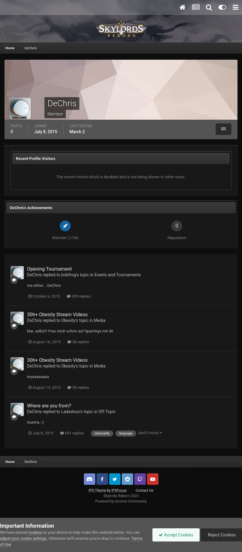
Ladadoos (70, 411)
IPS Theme (97, 490)
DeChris (34, 274)
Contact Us (144, 490)
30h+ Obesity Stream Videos (57, 314)
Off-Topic (107, 411)
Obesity (68, 320)
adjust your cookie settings (23, 538)
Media (100, 320)
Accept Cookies (176, 534)
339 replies (79, 296)
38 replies (78, 342)
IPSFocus (119, 490)
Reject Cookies (221, 534)
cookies (35, 532)
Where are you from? (49, 406)
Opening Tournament (49, 269)
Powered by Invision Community (121, 501)
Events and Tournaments (117, 274)
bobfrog (68, 274)
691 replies (72, 433)
